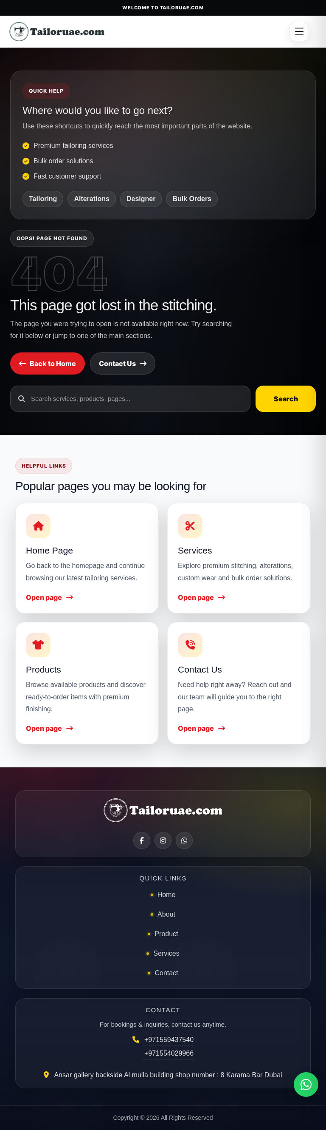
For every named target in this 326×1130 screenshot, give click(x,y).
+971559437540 (169, 1039)
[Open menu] (299, 31)
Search (286, 399)
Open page (49, 597)
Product (166, 933)
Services (166, 953)
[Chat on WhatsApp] (306, 1084)
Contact (166, 973)
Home (166, 894)
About (166, 914)
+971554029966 (169, 1053)
